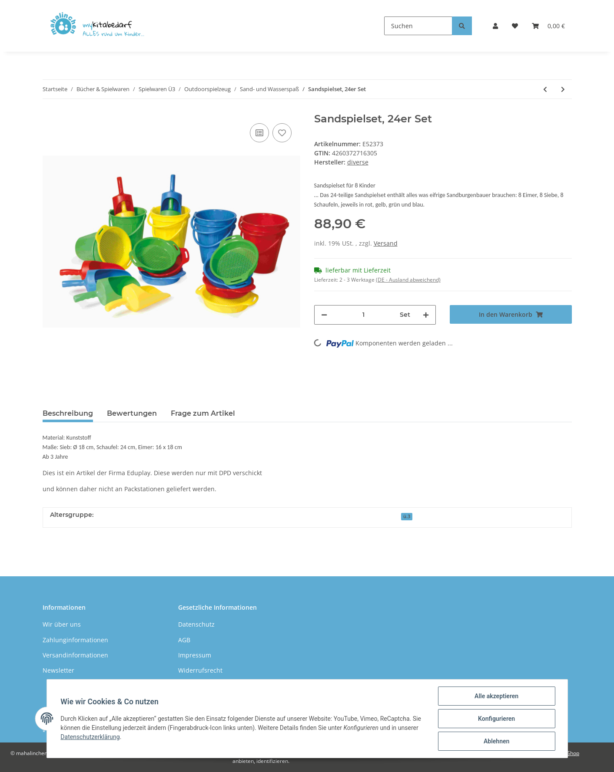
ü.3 (406, 516)
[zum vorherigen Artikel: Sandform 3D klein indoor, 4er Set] (545, 89)
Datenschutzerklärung (90, 736)
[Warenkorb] (548, 26)
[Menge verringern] (324, 315)
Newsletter (58, 670)
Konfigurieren (496, 718)
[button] (495, 26)
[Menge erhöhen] (425, 315)
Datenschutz (196, 624)
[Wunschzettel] (515, 26)
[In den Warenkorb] (511, 314)
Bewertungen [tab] (132, 413)
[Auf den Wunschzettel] (282, 132)
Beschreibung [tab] (68, 413)
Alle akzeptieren (496, 696)
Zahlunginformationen (75, 640)
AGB (184, 640)
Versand (386, 243)
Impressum (194, 655)
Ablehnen (496, 741)
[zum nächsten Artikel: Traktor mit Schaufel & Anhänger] (563, 89)
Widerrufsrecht (200, 670)
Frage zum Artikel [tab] (203, 413)
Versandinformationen (75, 655)
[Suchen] (418, 25)
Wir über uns (62, 624)
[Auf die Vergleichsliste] (259, 132)
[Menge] (363, 315)
